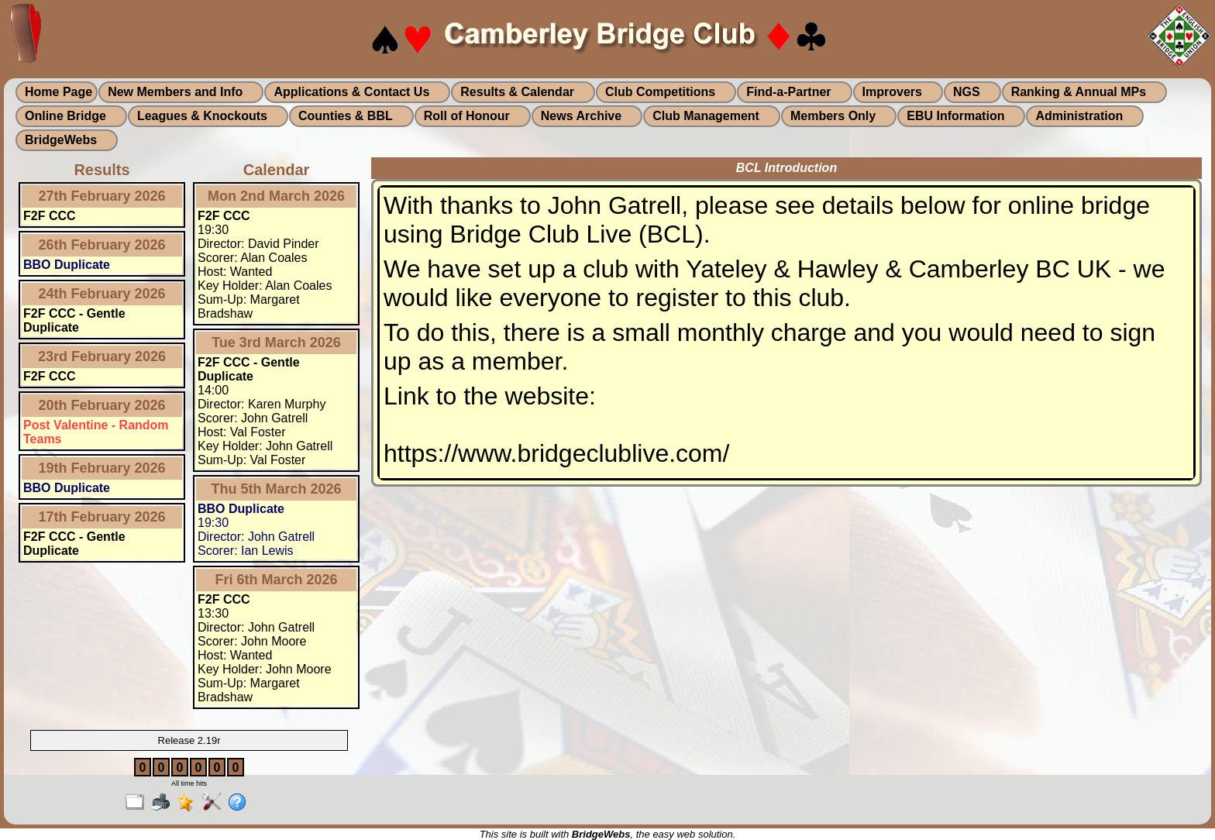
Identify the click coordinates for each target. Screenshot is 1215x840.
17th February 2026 (101, 517)
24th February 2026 (101, 293)
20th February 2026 (101, 405)
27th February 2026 (101, 196)
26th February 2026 (101, 245)
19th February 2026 (101, 468)
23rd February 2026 (102, 356)
